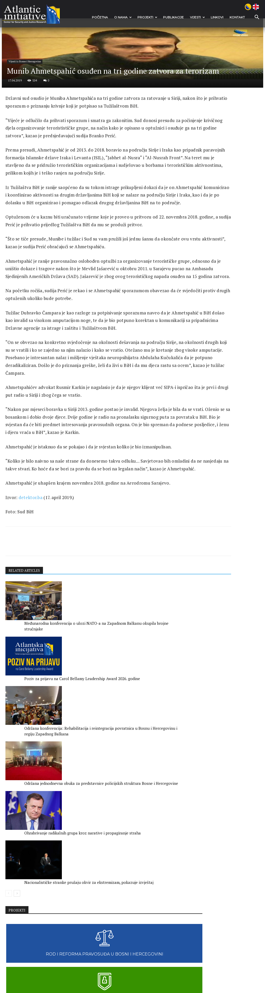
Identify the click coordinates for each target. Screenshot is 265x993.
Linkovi (216, 17)
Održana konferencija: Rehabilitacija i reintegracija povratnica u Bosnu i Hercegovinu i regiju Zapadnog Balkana (144, 831)
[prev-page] (9, 917)
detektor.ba (31, 694)
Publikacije (172, 17)
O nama (122, 17)
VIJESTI (196, 17)
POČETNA (99, 17)
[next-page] (17, 917)
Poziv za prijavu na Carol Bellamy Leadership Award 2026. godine (86, 825)
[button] (253, 17)
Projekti (146, 17)
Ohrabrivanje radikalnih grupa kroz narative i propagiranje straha (84, 895)
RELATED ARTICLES (26, 768)
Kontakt (236, 17)
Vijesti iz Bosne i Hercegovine (31, 135)
